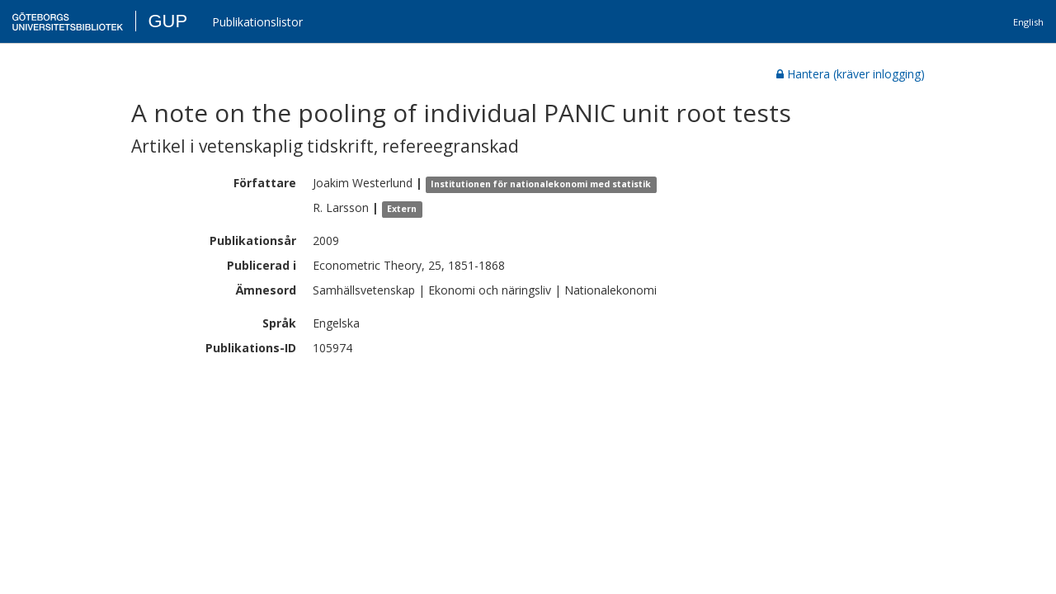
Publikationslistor (257, 22)
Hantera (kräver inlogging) (850, 74)
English (1028, 22)
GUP (167, 21)
